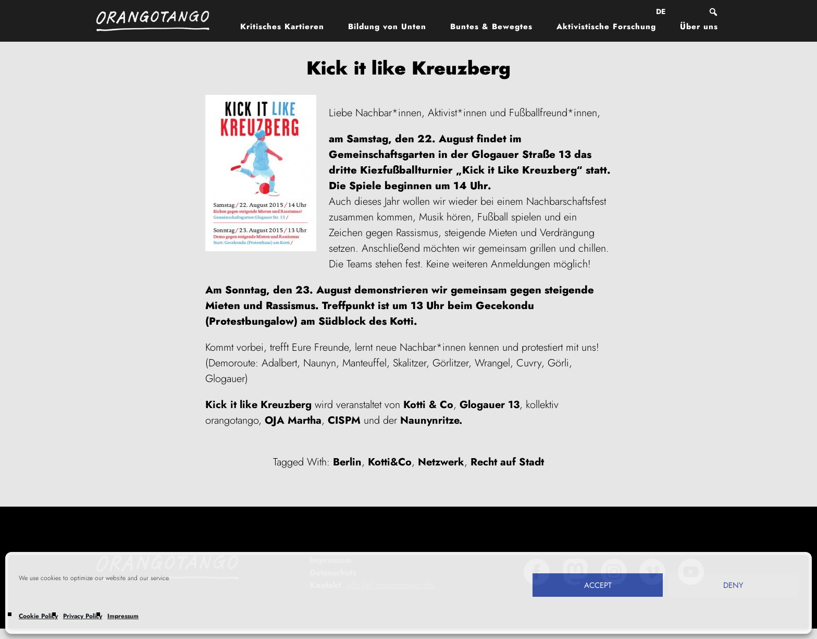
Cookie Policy (38, 616)
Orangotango (158, 20)
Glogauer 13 (489, 404)
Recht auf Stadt (507, 462)
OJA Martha (293, 420)
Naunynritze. (431, 420)
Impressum (123, 616)
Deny (733, 585)
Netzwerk (441, 462)
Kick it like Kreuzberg (258, 404)
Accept (598, 585)
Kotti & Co (428, 404)
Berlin (347, 462)
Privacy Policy (82, 616)
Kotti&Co (390, 462)
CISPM (344, 420)
